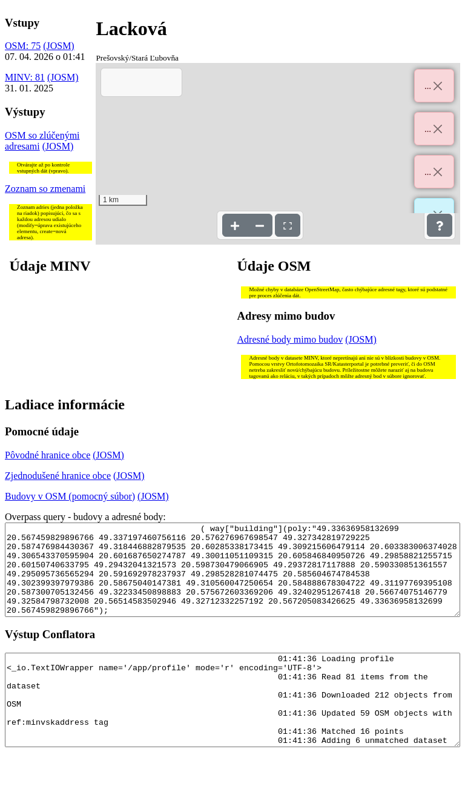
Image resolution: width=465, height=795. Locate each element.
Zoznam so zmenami (45, 188)
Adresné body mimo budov (290, 339)
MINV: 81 (25, 77)
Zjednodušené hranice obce (58, 475)
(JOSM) (58, 46)
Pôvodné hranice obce (47, 455)
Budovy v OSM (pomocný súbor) (70, 496)
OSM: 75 (23, 46)
